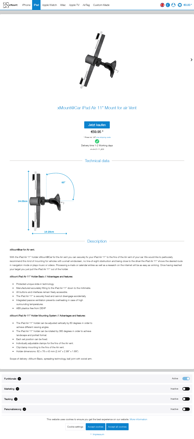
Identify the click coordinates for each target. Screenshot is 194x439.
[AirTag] (86, 5)
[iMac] (63, 5)
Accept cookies (95, 426)
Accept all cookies (117, 426)
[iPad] (36, 5)
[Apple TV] (74, 5)
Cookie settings (75, 426)
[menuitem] (26, 5)
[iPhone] (26, 5)
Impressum (97, 434)
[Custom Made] (101, 5)
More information (138, 419)
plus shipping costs (103, 137)
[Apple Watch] (50, 5)
